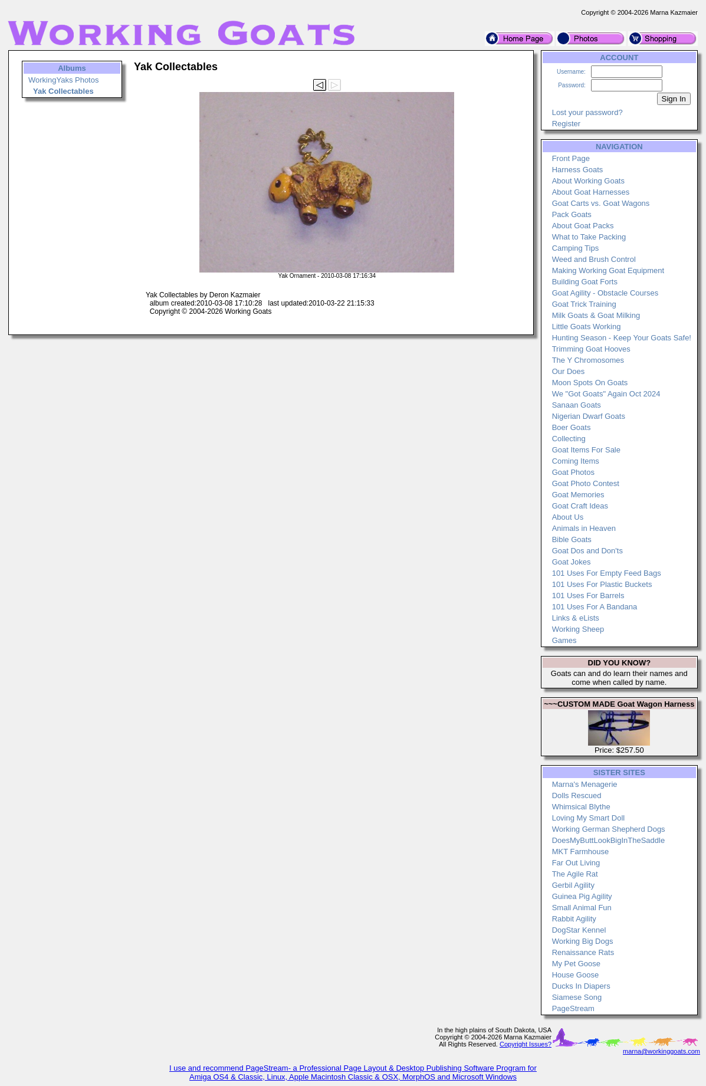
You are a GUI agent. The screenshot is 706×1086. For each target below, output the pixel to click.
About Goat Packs (583, 225)
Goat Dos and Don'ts (587, 550)
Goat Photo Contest (585, 483)
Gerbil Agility (573, 885)
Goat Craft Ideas (580, 505)
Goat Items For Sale (586, 449)
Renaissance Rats (583, 952)
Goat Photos (573, 472)
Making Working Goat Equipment (608, 270)
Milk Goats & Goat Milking (596, 315)
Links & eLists (575, 617)
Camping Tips (575, 248)
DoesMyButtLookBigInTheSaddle (608, 840)
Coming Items (575, 461)
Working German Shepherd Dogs (608, 829)
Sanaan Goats (576, 405)
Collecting (569, 438)
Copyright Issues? (525, 1044)
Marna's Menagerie (585, 784)
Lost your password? (587, 112)
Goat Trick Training (584, 304)
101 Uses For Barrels (588, 595)
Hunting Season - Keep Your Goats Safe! (621, 337)
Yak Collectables (63, 91)
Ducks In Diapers (581, 986)
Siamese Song (577, 997)
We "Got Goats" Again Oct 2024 (606, 393)
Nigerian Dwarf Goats (588, 416)
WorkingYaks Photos (63, 80)
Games (564, 640)
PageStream (573, 1008)
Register (566, 123)
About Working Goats (588, 180)
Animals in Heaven (584, 528)
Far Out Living (576, 862)
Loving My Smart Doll (588, 817)
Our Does (568, 371)
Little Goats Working (586, 326)
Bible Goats (572, 539)
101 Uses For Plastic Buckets (602, 584)
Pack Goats (572, 214)
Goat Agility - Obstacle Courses (605, 292)
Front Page (571, 158)
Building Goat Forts (585, 281)
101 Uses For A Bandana (595, 606)
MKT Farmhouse (580, 851)
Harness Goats (577, 169)
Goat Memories (578, 494)
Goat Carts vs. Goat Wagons (601, 203)
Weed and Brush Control (594, 259)
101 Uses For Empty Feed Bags (606, 573)
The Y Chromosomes (588, 360)
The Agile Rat (575, 874)
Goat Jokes (571, 561)
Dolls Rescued (577, 795)
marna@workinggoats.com (661, 1051)
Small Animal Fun (582, 907)
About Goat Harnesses (591, 192)
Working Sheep (578, 629)
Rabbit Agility (574, 918)
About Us (567, 517)
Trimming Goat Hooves (591, 348)
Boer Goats (571, 427)
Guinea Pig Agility (582, 896)
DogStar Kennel (579, 930)
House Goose (575, 974)
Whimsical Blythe (581, 806)
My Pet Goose (576, 963)
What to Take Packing (589, 236)
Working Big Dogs (582, 941)
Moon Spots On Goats (590, 382)
